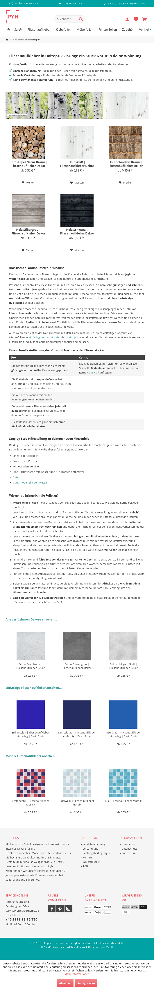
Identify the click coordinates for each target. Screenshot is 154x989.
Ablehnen (65, 983)
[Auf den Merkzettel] (28, 182)
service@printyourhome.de (22, 910)
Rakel (16, 477)
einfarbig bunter (39, 337)
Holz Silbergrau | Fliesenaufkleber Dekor (28, 231)
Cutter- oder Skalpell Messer (30, 482)
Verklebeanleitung (94, 844)
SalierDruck (13, 879)
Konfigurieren (86, 983)
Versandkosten (85, 943)
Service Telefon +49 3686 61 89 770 (126, 3)
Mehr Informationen (77, 974)
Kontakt (87, 857)
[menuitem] (144, 19)
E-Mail (95, 372)
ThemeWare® (106, 947)
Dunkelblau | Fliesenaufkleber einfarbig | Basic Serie (77, 734)
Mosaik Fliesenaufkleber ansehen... (32, 756)
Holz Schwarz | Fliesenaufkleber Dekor (77, 231)
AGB (85, 866)
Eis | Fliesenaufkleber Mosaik (123, 801)
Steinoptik (72, 337)
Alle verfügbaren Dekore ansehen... (31, 619)
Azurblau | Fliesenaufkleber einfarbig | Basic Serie (123, 734)
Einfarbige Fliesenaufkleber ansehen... (34, 688)
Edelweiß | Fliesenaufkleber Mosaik (77, 802)
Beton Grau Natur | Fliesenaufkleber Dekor (30, 666)
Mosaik (55, 337)
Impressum (129, 853)
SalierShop (32, 879)
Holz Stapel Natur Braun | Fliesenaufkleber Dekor (28, 164)
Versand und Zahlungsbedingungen (97, 851)
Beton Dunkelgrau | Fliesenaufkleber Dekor (77, 666)
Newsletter (128, 844)
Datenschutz (129, 848)
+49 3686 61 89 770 (21, 919)
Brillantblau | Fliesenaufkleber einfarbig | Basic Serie (30, 734)
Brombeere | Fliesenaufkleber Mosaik (30, 802)
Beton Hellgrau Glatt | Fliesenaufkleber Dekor (123, 666)
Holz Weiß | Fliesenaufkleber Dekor (77, 164)
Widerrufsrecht (92, 861)
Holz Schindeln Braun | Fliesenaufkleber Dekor (126, 164)
